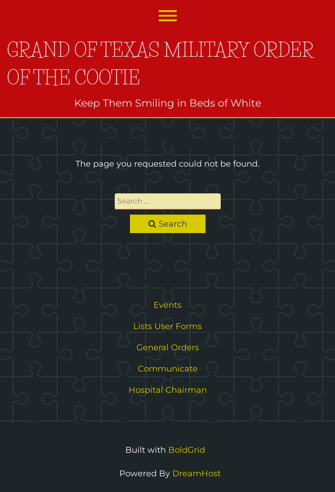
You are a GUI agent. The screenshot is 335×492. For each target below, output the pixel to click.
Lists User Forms (167, 326)
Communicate (168, 369)
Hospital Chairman (168, 390)
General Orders (167, 347)
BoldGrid (186, 450)
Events (167, 305)
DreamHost (196, 473)
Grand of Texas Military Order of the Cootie (160, 64)
